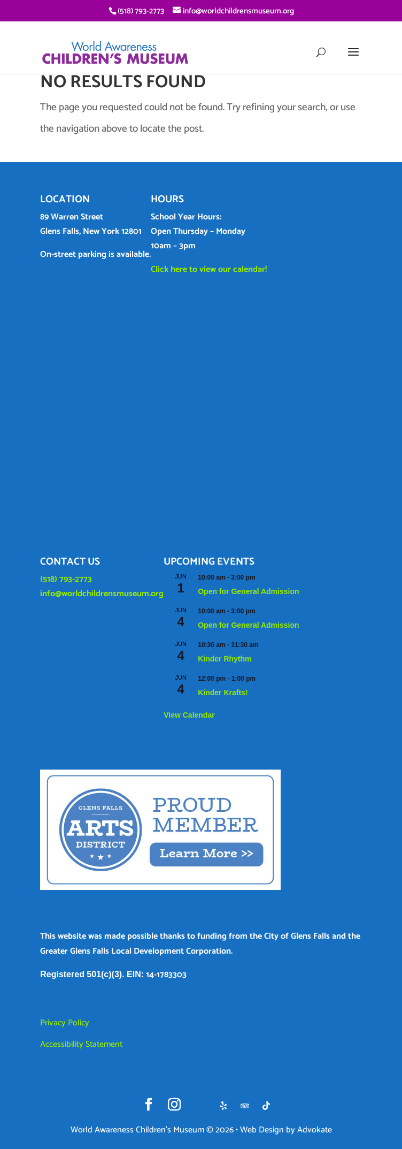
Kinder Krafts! (223, 692)
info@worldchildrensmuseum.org (102, 594)
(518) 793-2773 (66, 579)
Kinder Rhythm (224, 659)
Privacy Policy (64, 1023)
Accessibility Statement (81, 1044)
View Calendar (189, 715)
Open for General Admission (248, 591)
